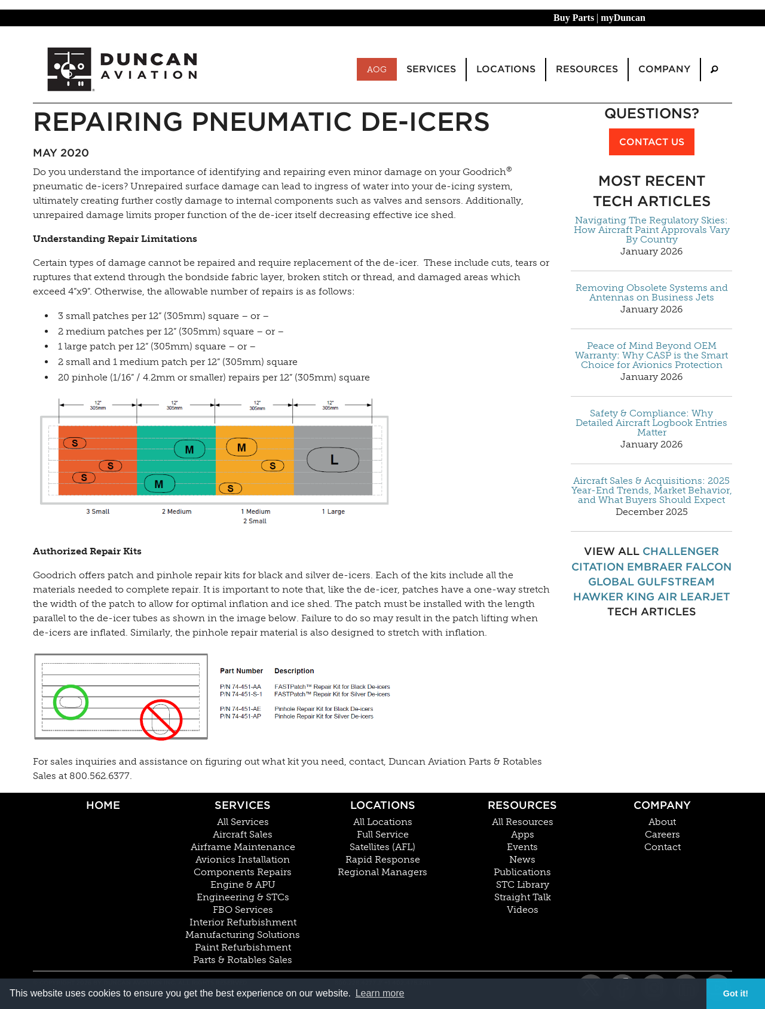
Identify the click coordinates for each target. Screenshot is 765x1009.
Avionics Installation (242, 859)
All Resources (522, 822)
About (662, 822)
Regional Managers (382, 872)
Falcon (709, 566)
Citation (597, 566)
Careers (662, 834)
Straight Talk (522, 897)
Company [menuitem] (664, 69)
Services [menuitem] (431, 69)
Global (611, 581)
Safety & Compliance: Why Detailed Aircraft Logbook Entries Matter (651, 423)
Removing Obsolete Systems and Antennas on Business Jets (652, 292)
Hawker (598, 596)
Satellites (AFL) (382, 847)
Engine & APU (243, 885)
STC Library (522, 885)
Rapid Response (382, 859)
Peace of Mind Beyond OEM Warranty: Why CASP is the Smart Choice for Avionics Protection (651, 355)
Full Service (383, 834)
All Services (243, 822)
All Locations (382, 822)
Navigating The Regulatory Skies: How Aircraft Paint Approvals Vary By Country (652, 230)
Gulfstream (676, 581)
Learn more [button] (380, 993)
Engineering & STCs (243, 897)
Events (522, 847)
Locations (382, 805)
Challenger (680, 551)
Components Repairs (243, 872)
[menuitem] (714, 69)
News (522, 859)
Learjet (705, 596)
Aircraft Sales (243, 834)
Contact (662, 847)
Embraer (655, 566)
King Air (651, 596)
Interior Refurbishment (242, 922)
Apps (522, 834)
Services (243, 805)
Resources (522, 805)
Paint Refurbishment (243, 947)
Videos (522, 910)
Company (662, 805)
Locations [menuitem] (506, 69)
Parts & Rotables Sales (242, 960)
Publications (522, 872)
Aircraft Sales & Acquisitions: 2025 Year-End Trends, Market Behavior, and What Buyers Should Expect (651, 490)
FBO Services (243, 910)
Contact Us (651, 142)
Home (103, 805)
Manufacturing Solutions (242, 935)
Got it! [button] (735, 993)
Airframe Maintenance (243, 847)
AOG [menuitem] (377, 69)
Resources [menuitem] (587, 69)
